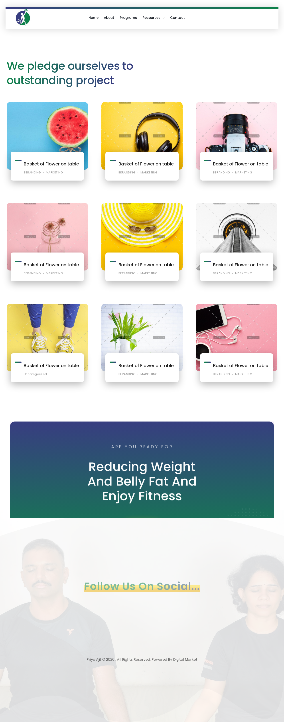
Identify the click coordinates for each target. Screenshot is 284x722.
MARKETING (54, 173)
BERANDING (32, 173)
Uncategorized (35, 381)
